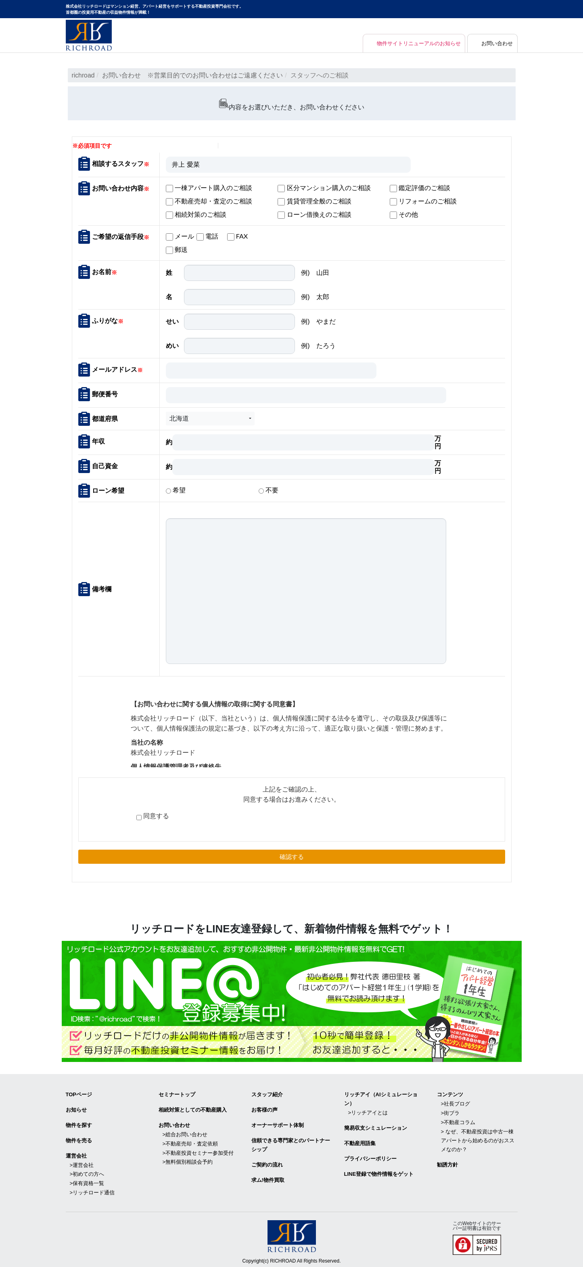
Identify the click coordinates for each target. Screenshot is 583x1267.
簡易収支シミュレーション (375, 1127)
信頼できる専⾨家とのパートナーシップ (290, 1143)
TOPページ (79, 1094)
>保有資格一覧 (87, 1181)
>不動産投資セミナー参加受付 (198, 1151)
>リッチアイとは (368, 1112)
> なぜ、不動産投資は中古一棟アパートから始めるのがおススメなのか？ (477, 1138)
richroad (83, 75)
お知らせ (76, 1109)
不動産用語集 (360, 1142)
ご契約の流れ (267, 1163)
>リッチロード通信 (92, 1190)
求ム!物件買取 (267, 1178)
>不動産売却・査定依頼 (190, 1142)
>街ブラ (450, 1112)
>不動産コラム (458, 1121)
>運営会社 (82, 1163)
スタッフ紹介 (267, 1094)
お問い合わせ (496, 43)
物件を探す (79, 1124)
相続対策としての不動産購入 (193, 1109)
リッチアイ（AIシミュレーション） (381, 1098)
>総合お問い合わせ (185, 1133)
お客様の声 (264, 1109)
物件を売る (79, 1139)
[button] (210, 418)
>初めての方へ (87, 1172)
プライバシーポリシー (370, 1157)
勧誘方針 (447, 1163)
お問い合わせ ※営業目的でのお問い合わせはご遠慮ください (192, 75)
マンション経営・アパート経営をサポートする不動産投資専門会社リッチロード (89, 35)
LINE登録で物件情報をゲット (379, 1172)
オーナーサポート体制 (277, 1124)
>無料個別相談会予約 (188, 1160)
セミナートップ (177, 1094)
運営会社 (76, 1154)
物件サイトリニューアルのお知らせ (413, 43)
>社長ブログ (455, 1103)
